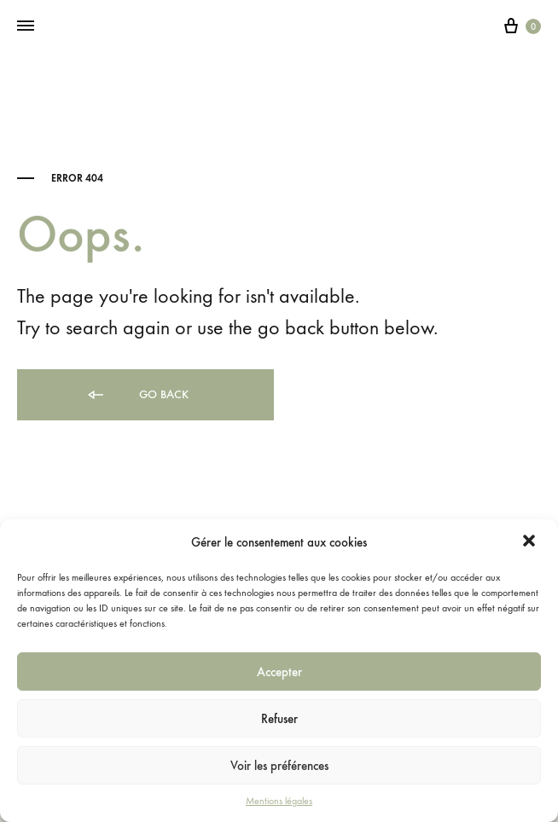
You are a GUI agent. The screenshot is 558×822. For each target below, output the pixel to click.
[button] (530, 542)
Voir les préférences (279, 765)
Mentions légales (279, 801)
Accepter (279, 672)
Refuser (279, 718)
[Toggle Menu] (25, 26)
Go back (137, 395)
